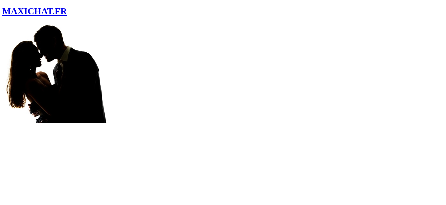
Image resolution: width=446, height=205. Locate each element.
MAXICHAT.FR (34, 11)
